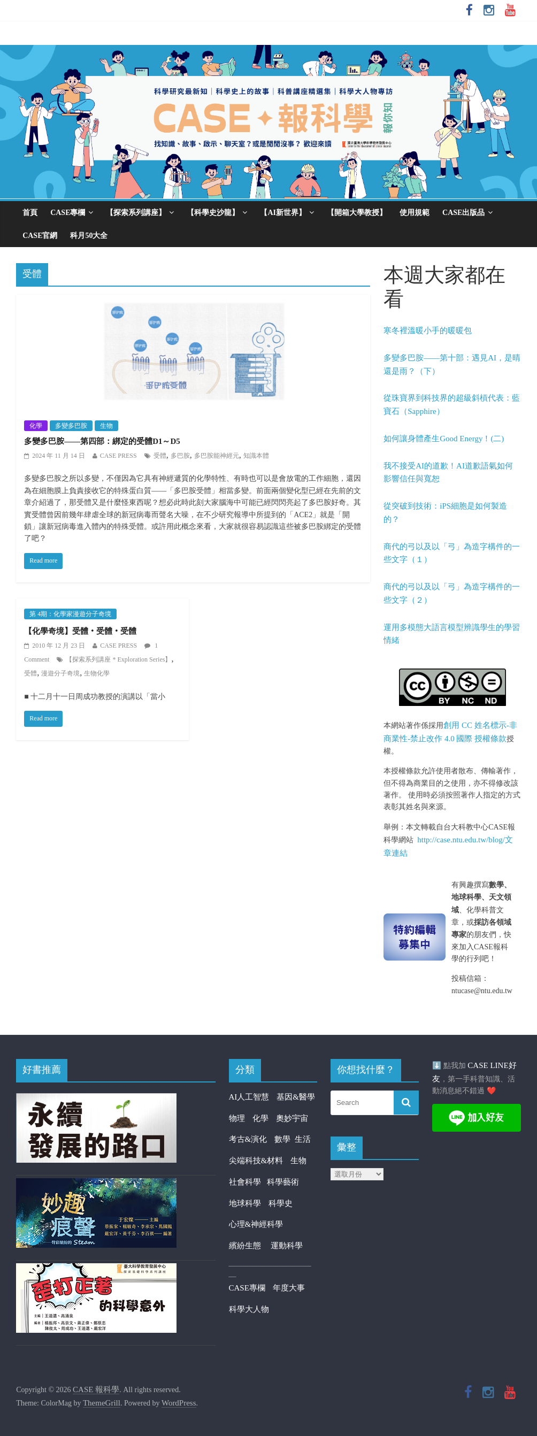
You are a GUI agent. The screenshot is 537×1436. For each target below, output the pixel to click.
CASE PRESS (118, 455)
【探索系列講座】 (136, 213)
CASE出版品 (463, 213)
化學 (35, 425)
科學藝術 (283, 1182)
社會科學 (248, 1182)
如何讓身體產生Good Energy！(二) (443, 438)
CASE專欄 (67, 213)
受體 (160, 455)
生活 (303, 1139)
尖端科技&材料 (256, 1160)
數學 (284, 1139)
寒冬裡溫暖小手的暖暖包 (427, 330)
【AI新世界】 (283, 213)
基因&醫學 (296, 1097)
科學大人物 (249, 1309)
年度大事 (289, 1288)
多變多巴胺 (71, 425)
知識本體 (256, 455)
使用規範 (414, 213)
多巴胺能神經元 (216, 455)
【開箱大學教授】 (357, 213)
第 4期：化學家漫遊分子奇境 (70, 614)
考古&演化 (248, 1139)
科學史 (280, 1203)
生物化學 (97, 673)
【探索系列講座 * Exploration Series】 (118, 659)
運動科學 (287, 1245)
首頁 (29, 213)
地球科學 (245, 1203)
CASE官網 (39, 236)
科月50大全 (89, 236)
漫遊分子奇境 (60, 673)
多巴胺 (180, 455)
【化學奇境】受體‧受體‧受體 (80, 631)
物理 (237, 1118)
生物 (106, 425)
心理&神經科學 (256, 1224)
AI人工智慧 (249, 1097)
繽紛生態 (250, 1245)
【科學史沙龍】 (213, 213)
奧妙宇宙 (292, 1118)
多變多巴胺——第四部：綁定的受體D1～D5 (102, 441)
